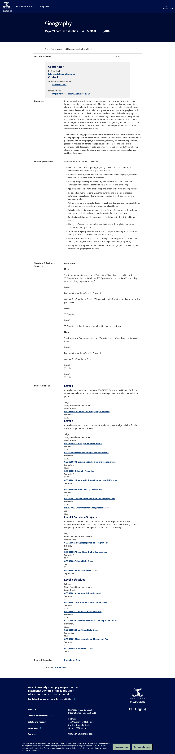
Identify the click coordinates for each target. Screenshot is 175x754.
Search (165, 6)
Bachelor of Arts (72, 660)
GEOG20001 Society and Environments (83, 443)
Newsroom (33, 728)
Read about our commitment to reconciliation (50, 699)
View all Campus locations (80, 733)
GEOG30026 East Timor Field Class (81, 570)
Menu (172, 6)
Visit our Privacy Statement (97, 748)
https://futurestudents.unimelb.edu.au (71, 93)
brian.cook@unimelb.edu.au (61, 74)
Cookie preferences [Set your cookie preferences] (142, 747)
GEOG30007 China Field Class (78, 561)
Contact (32, 734)
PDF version (60, 667)
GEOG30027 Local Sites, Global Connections (85, 552)
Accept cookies (121, 747)
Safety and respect (37, 722)
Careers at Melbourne (38, 715)
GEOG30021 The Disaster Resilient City (83, 611)
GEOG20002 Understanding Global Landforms (86, 452)
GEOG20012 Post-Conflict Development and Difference (90, 480)
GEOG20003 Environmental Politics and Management (90, 461)
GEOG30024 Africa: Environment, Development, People (90, 620)
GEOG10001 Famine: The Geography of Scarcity (87, 411)
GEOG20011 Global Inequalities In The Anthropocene (89, 498)
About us (32, 709)
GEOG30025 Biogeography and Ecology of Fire (86, 542)
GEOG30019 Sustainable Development (82, 593)
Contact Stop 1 (59, 84)
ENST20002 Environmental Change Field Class (86, 507)
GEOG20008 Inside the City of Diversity (83, 489)
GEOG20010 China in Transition (79, 471)
